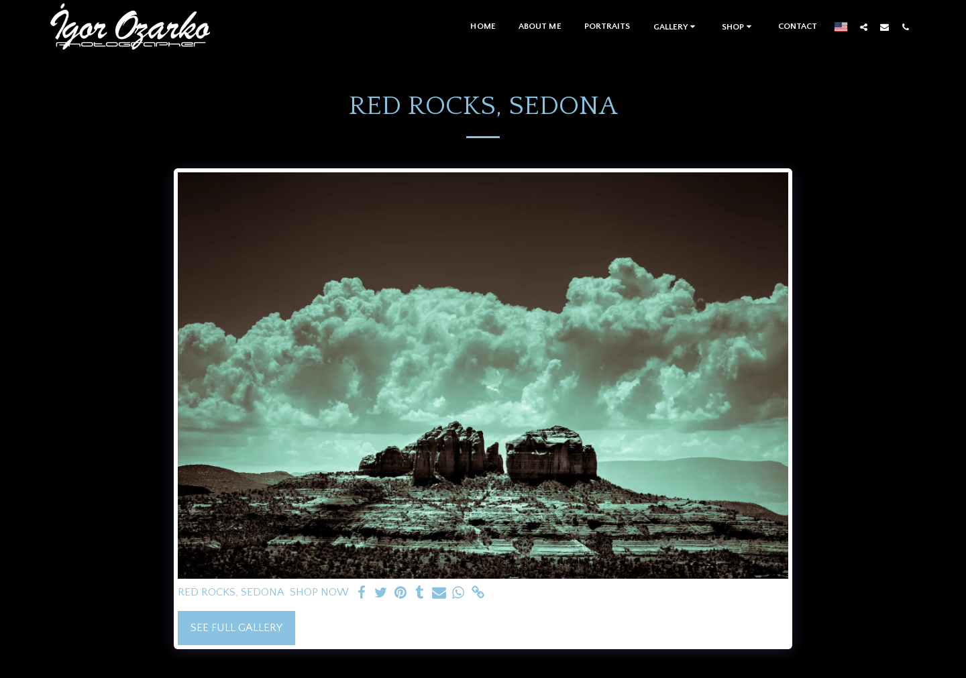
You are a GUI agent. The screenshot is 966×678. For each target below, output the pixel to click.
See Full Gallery (236, 628)
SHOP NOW (319, 592)
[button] (676, 26)
